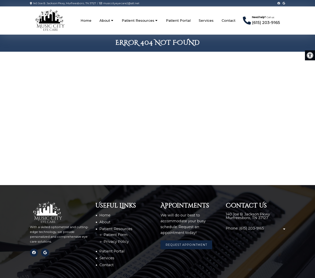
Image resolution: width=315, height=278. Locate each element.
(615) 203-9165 (266, 22)
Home (86, 21)
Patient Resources (138, 21)
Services (206, 21)
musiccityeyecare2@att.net (121, 3)
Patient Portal (178, 21)
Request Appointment (186, 245)
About (104, 21)
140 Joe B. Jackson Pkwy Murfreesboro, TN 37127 (248, 216)
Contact (228, 21)
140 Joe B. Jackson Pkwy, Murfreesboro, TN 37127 (65, 3)
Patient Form (116, 235)
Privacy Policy (116, 241)
